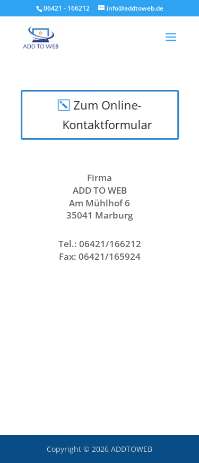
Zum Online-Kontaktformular (107, 114)
